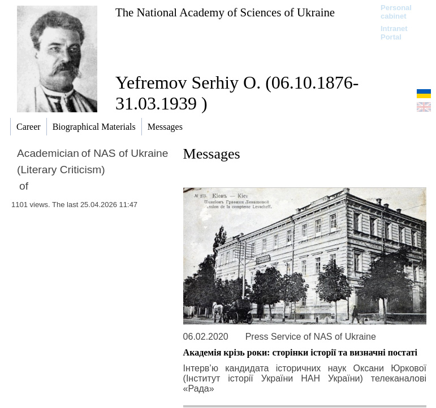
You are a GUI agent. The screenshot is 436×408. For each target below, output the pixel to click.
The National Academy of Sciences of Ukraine (225, 12)
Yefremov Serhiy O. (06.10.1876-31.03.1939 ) (237, 92)
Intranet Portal (394, 32)
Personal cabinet (396, 11)
